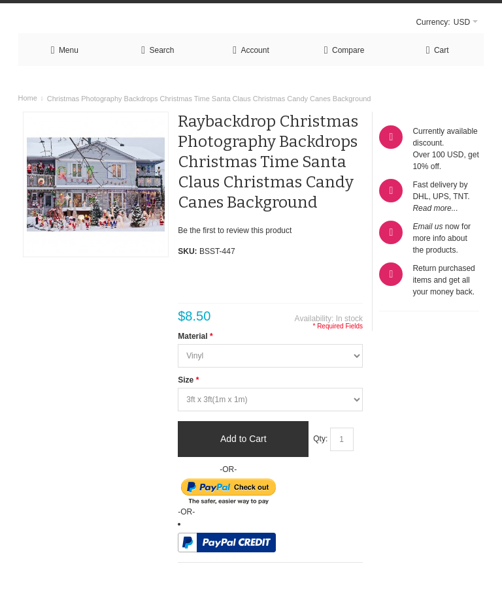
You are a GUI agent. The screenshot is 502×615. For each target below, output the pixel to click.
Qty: (320, 438)
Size (188, 380)
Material (195, 336)
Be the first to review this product (235, 230)
